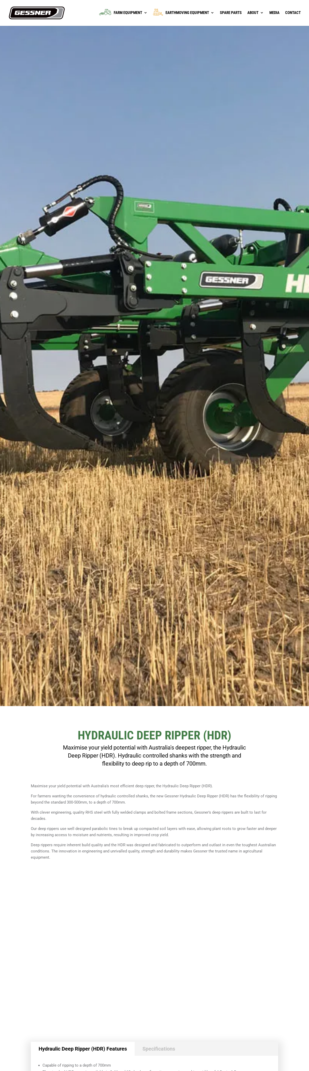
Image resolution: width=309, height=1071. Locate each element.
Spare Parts (231, 13)
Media (274, 13)
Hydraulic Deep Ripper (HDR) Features (83, 1049)
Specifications (158, 1049)
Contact (293, 13)
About (252, 13)
